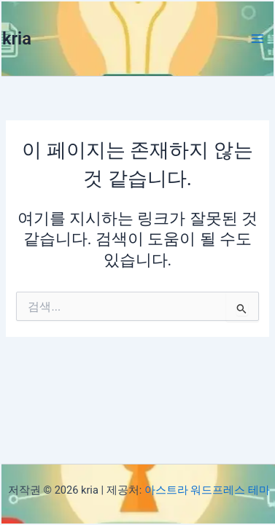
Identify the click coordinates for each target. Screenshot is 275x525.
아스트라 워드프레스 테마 (207, 490)
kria (16, 38)
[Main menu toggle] (257, 38)
